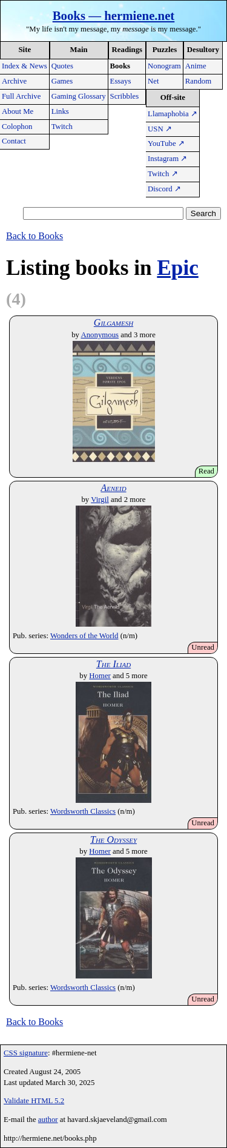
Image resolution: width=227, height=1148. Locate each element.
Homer (100, 675)
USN (160, 129)
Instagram (167, 158)
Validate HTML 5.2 (34, 1101)
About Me (17, 111)
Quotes (62, 66)
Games (62, 81)
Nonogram (164, 66)
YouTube (166, 143)
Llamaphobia (172, 114)
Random (198, 81)
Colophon (17, 126)
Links (60, 111)
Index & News (24, 66)
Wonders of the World (84, 636)
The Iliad (113, 664)
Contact (14, 141)
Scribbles (124, 96)
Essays (120, 81)
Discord (164, 189)
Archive (14, 81)
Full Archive (21, 96)
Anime (195, 66)
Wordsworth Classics (83, 811)
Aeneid (113, 488)
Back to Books (34, 236)
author (48, 1119)
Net (153, 81)
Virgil (100, 499)
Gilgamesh (113, 322)
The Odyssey (113, 839)
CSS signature (26, 1053)
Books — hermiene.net (114, 15)
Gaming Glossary (78, 96)
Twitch (62, 126)
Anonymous (100, 335)
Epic (177, 268)
